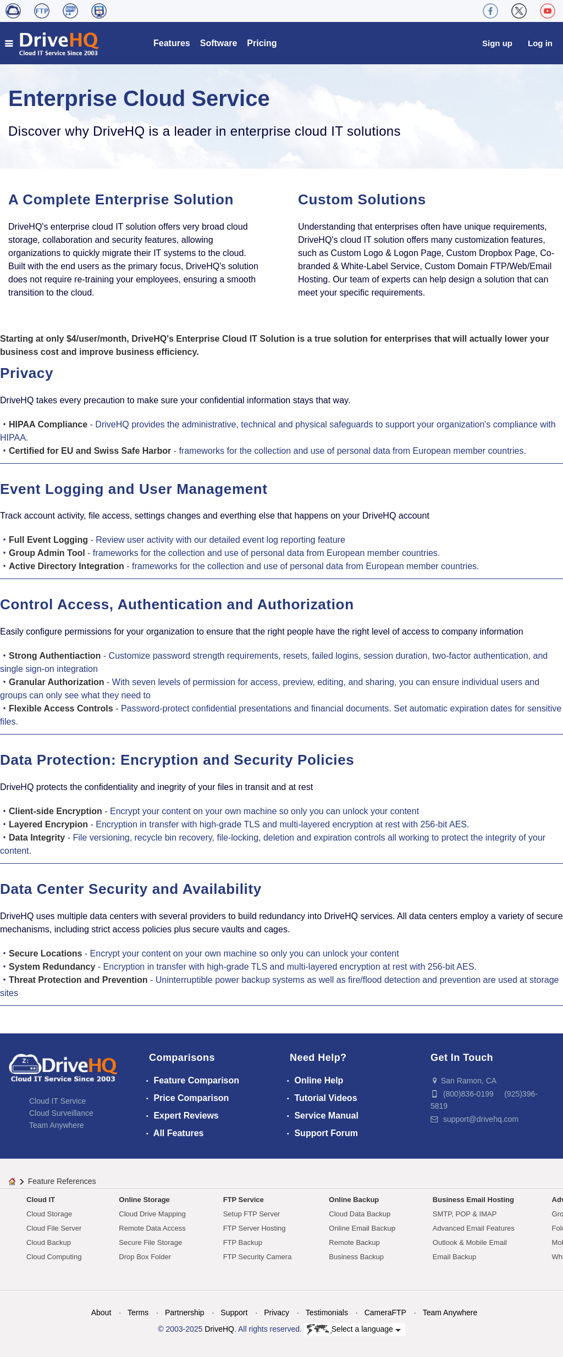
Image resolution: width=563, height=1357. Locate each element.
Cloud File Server (53, 1228)
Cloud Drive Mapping (152, 1214)
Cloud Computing (53, 1257)
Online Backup (354, 1199)
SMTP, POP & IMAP (465, 1214)
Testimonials (327, 1312)
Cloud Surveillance (61, 1113)
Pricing (262, 43)
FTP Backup (242, 1242)
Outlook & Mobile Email (470, 1242)
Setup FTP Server (251, 1214)
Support (233, 1312)
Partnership (185, 1312)
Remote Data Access (152, 1228)
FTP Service (243, 1199)
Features (171, 43)
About (101, 1312)
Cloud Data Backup (359, 1214)
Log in (540, 43)
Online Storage (144, 1199)
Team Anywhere (56, 1125)
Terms (138, 1312)
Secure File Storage (150, 1242)
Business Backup (356, 1257)
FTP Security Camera (257, 1257)
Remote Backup (354, 1242)
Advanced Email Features (474, 1228)
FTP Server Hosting (254, 1228)
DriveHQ (219, 1329)
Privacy (276, 1312)
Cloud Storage (49, 1214)
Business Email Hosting (473, 1199)
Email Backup (454, 1257)
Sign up (497, 43)
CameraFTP (385, 1312)
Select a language (354, 1329)
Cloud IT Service (57, 1101)
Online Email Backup (362, 1228)
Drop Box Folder (145, 1257)
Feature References (62, 1181)
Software (219, 43)
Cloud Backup (48, 1242)
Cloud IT (40, 1199)
